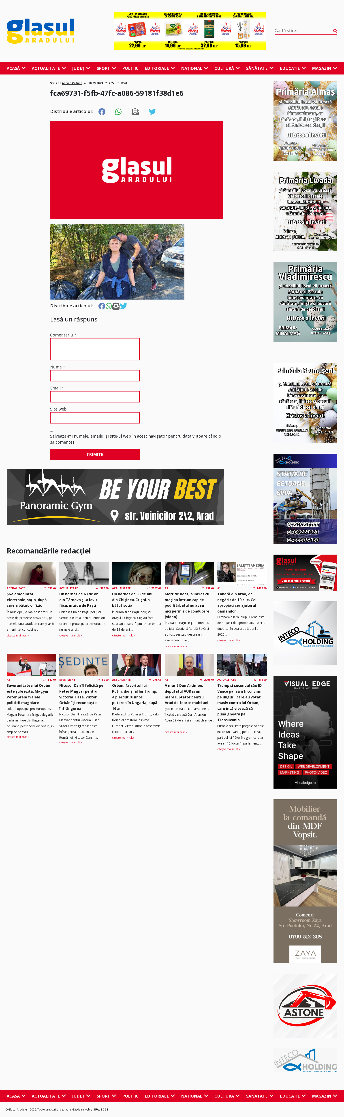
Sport (106, 68)
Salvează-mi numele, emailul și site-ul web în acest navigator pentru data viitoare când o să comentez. (135, 439)
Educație (293, 68)
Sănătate (260, 68)
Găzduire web (81, 1109)
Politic (130, 68)
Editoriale (160, 68)
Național (194, 68)
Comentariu (63, 335)
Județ (81, 68)
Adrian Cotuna (72, 83)
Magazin (324, 68)
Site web (58, 409)
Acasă (16, 68)
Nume (57, 367)
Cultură (227, 68)
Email (57, 388)
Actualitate (49, 68)
